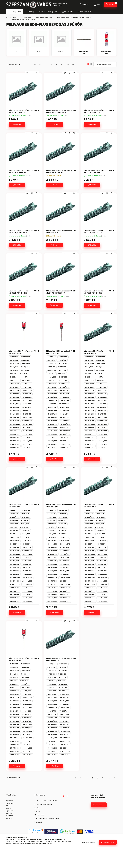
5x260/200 (14, 370)
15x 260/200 (14, 414)
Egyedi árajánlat (67, 12)
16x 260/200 (14, 417)
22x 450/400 (14, 434)
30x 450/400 (14, 447)
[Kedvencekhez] (32, 72)
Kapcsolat (38, 822)
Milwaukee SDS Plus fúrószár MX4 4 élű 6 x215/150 (24, 506)
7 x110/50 (13, 373)
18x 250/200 (27, 424)
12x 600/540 (27, 397)
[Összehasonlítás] (27, 72)
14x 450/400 (26, 407)
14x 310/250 (14, 407)
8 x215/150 (24, 373)
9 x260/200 (14, 384)
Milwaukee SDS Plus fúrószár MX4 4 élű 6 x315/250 (99, 506)
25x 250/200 (27, 437)
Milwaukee (27, 17)
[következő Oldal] (68, 64)
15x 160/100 (26, 410)
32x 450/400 (27, 447)
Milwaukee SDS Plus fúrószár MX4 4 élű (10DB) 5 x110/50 (24, 111)
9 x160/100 (26, 380)
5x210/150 (24, 367)
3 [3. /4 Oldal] (56, 64)
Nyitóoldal (9, 801)
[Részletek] (17, 459)
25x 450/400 (14, 441)
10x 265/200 (26, 384)
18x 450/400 (14, 427)
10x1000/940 (27, 390)
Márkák (15, 17)
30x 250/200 (27, 444)
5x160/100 (14, 367)
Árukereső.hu (35, 833)
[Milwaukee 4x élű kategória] (106, 52)
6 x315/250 (26, 363)
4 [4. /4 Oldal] (61, 64)
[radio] (91, 64)
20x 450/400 (15, 431)
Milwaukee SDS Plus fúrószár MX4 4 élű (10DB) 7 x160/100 (61, 171)
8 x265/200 (14, 377)
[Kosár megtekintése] (110, 4)
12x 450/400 (14, 397)
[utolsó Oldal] (73, 64)
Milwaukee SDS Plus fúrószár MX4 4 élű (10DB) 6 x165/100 (24, 171)
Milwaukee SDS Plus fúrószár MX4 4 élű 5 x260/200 (61, 352)
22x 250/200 (27, 431)
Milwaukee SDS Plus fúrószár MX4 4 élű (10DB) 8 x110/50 (99, 171)
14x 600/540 (14, 410)
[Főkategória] (7, 17)
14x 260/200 (26, 404)
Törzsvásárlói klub (84, 12)
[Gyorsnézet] (36, 72)
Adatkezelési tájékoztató (43, 804)
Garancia (9, 816)
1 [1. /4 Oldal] (46, 64)
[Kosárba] (17, 124)
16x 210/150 (26, 414)
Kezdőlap (31, 12)
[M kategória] (16, 52)
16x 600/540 (27, 421)
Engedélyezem (106, 842)
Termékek (10, 803)
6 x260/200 (14, 363)
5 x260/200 (25, 357)
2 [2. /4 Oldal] (51, 64)
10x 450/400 (26, 387)
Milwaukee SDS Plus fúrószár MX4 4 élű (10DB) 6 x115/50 (99, 111)
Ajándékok (10, 811)
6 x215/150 (25, 360)
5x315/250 (25, 370)
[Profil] (98, 4)
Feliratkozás (97, 805)
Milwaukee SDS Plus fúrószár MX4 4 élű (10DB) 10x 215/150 (24, 292)
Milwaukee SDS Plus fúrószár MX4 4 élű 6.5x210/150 (61, 659)
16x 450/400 (14, 421)
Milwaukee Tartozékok (44, 17)
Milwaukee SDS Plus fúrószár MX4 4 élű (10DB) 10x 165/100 (99, 232)
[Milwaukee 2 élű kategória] (84, 52)
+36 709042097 (60, 4)
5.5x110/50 (14, 360)
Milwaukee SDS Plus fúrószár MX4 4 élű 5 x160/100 (24, 352)
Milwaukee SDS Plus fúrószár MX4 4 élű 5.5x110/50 (99, 352)
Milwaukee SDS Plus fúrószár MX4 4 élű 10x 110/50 (61, 232)
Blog (7, 806)
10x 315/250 (14, 387)
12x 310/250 (26, 394)
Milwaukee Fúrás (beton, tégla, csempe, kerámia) (74, 17)
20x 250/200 (27, 427)
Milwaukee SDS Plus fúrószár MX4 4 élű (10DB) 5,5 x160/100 (61, 111)
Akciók (8, 808)
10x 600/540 (14, 390)
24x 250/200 (27, 434)
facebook (63, 796)
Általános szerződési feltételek (46, 801)
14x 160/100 (27, 400)
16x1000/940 (15, 424)
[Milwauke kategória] (61, 52)
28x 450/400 (14, 444)
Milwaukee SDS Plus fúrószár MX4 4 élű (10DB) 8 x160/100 (24, 232)
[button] (14, 11)
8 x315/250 (25, 377)
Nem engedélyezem (89, 842)
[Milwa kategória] (39, 52)
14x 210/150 (14, 404)
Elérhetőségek (40, 815)
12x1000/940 (15, 400)
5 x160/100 (14, 357)
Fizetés (37, 808)
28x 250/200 (27, 441)
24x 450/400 (14, 437)
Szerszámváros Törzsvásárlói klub (47, 818)
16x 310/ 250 (27, 417)
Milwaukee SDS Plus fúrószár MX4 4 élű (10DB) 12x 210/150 (99, 292)
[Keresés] (84, 4)
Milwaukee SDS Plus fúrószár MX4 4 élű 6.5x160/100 (24, 659)
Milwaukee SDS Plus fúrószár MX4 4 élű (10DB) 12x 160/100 (61, 292)
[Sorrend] (105, 64)
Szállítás (9, 818)
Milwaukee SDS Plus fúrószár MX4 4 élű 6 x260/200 (61, 506)
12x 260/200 (14, 394)
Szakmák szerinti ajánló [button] (47, 12)
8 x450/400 (14, 380)
